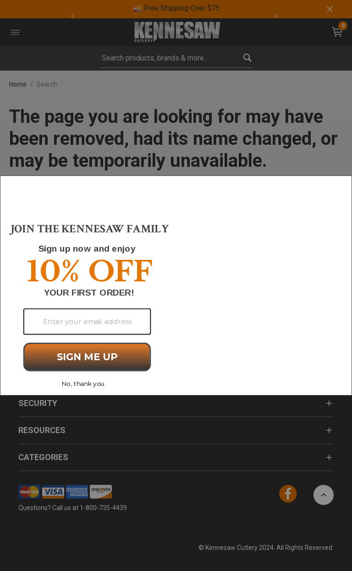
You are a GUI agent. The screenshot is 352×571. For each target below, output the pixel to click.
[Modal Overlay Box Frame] (176, 285)
